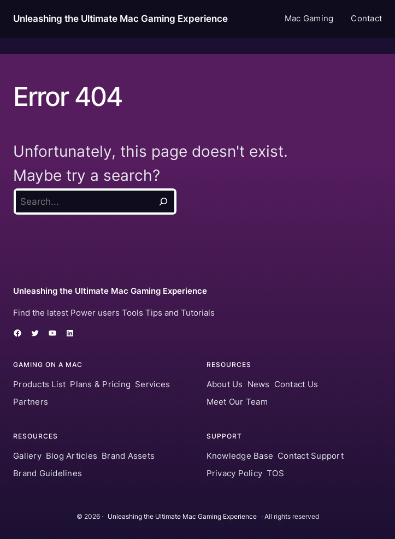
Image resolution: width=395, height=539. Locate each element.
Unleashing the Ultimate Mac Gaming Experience (120, 18)
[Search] (163, 201)
